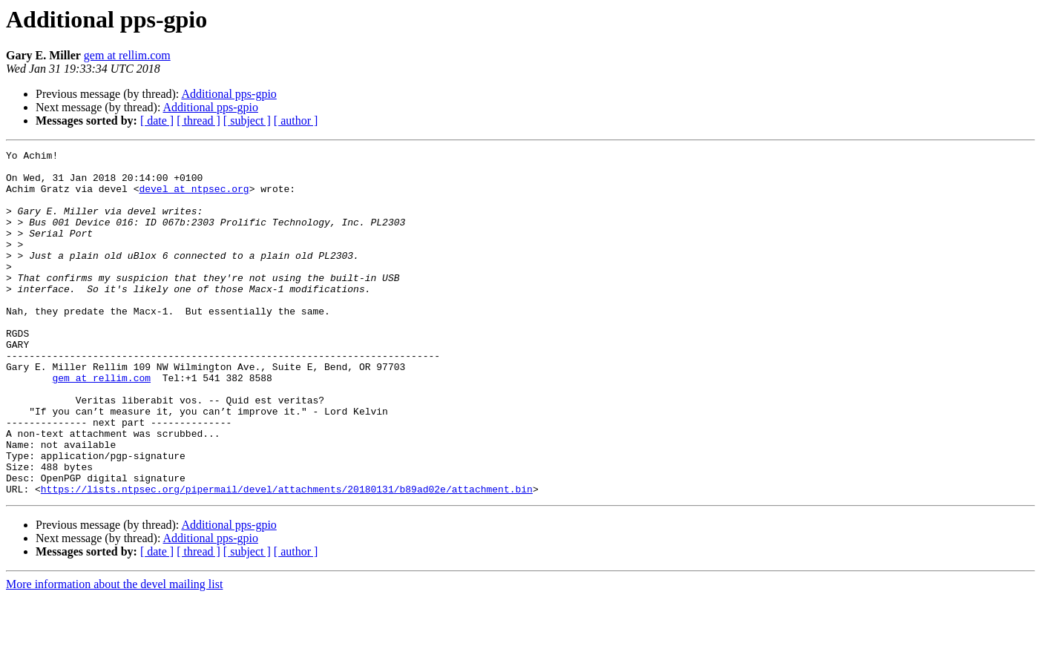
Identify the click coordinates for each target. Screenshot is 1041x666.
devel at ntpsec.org (194, 197)
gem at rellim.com (127, 55)
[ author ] (296, 120)
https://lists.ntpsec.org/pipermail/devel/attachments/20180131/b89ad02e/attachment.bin (287, 557)
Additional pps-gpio (228, 94)
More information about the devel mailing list (114, 653)
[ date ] (157, 120)
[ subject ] (247, 120)
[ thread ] (198, 120)
